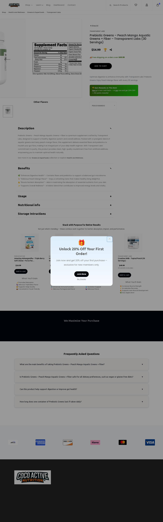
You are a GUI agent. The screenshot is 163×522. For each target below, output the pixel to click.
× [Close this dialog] (109, 239)
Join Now (81, 274)
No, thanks (81, 279)
